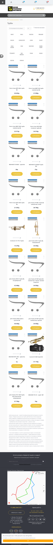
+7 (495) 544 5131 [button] (16, 507)
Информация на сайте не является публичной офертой (37, 522)
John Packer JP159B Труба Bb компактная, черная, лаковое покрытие (36, 280)
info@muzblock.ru (16, 527)
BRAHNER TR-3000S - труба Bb (17, 164)
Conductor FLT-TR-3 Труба (17, 240)
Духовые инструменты (14, 19)
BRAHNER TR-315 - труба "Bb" (36, 395)
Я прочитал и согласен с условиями (28, 464)
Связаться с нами (16, 512)
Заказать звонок (40, 9)
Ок (28, 541)
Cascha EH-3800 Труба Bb (36, 357)
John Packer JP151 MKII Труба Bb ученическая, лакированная (16, 396)
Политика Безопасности (24, 464)
